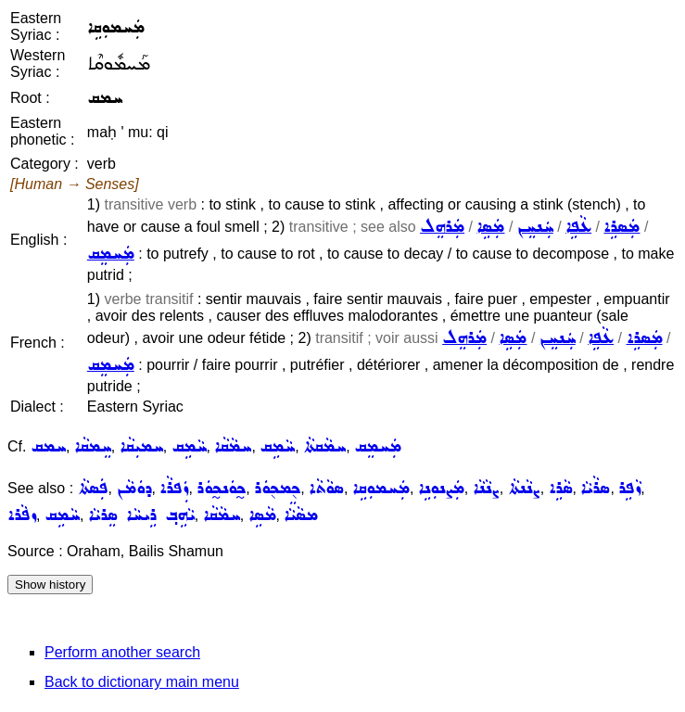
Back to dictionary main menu (141, 682)
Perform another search (122, 652)
